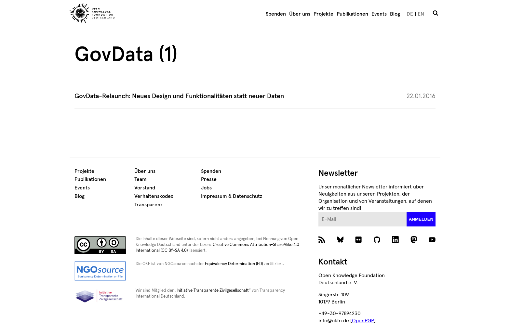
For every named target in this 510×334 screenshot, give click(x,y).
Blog (395, 14)
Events (379, 14)
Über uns (299, 14)
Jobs (206, 187)
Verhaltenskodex (153, 196)
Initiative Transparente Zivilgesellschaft (213, 291)
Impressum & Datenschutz (231, 196)
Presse (209, 179)
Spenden (276, 14)
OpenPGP (363, 320)
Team (140, 179)
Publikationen (352, 14)
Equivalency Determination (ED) (234, 264)
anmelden (421, 219)
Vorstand (144, 187)
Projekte (323, 14)
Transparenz (148, 204)
